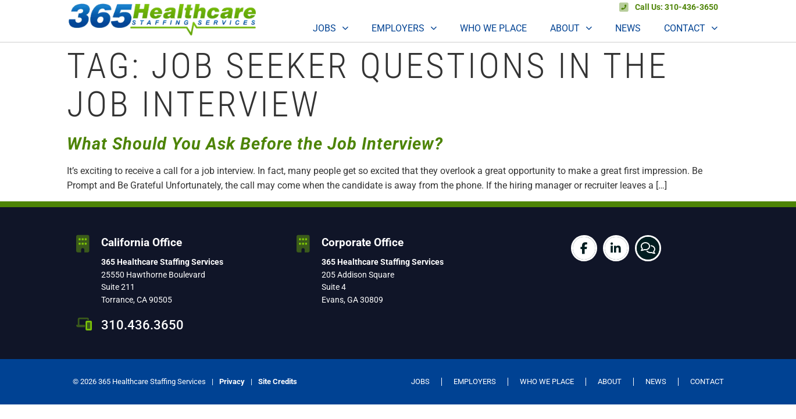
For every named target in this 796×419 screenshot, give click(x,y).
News (628, 28)
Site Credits (277, 381)
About (571, 28)
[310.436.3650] (84, 324)
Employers (404, 28)
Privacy (232, 381)
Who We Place (493, 28)
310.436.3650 (142, 324)
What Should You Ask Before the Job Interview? (255, 144)
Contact (691, 28)
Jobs (330, 28)
